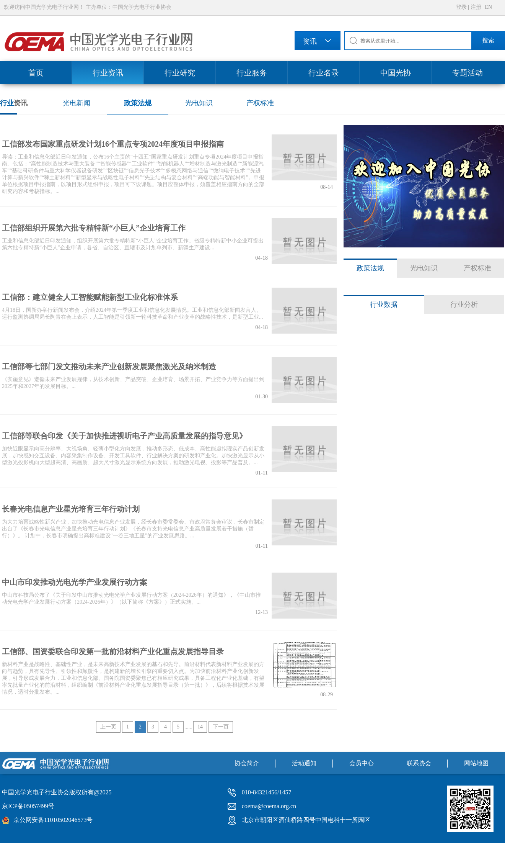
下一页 (221, 727)
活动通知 (304, 763)
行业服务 (251, 73)
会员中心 (361, 763)
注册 (476, 7)
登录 (461, 7)
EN (488, 7)
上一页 (108, 727)
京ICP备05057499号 (28, 806)
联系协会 (419, 763)
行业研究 (180, 73)
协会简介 (247, 763)
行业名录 (323, 73)
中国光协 (395, 73)
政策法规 (138, 103)
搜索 (488, 40)
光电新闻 (76, 103)
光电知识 (199, 103)
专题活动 (467, 73)
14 (200, 727)
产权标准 (260, 103)
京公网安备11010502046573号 (53, 820)
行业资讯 (108, 73)
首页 (36, 73)
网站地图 (476, 763)
